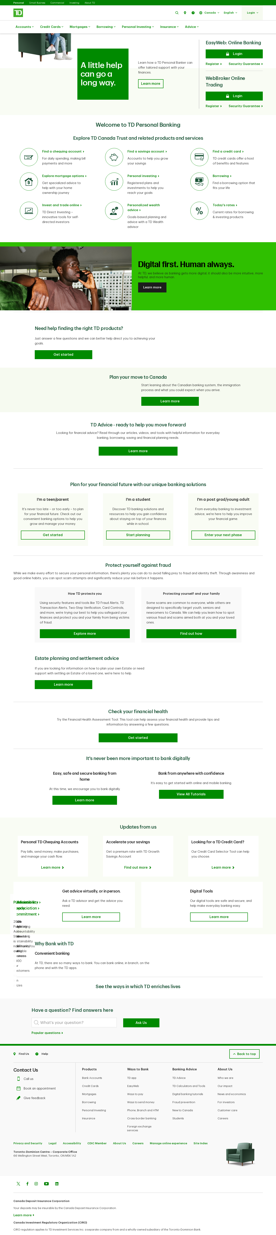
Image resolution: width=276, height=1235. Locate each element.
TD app (131, 1067)
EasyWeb (133, 1075)
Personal (18, 3)
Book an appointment (37, 1078)
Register (212, 53)
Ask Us (141, 1012)
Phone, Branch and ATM (143, 1099)
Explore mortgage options (63, 165)
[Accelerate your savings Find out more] (138, 857)
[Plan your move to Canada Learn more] (170, 390)
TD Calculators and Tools (188, 1075)
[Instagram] (36, 1174)
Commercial (57, 3)
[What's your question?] (74, 1012)
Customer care (227, 1099)
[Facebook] (27, 1174)
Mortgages (80, 27)
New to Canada (182, 1099)
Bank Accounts (92, 1067)
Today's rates (224, 194)
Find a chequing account (62, 140)
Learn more (152, 276)
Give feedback (32, 1087)
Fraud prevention (183, 1091)
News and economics (232, 1083)
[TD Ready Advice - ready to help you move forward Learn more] (138, 440)
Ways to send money (141, 1091)
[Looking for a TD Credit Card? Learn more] (223, 857)
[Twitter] (18, 1174)
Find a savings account (145, 140)
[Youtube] (46, 1174)
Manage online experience (168, 1132)
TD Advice (179, 1067)
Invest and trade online (60, 194)
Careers (223, 1107)
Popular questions (48, 1022)
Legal (52, 1132)
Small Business (37, 3)
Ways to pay (135, 1083)
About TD (90, 3)
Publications (24, 892)
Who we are (225, 1067)
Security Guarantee (244, 53)
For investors (226, 1091)
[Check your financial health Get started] (138, 727)
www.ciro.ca (23, 1226)
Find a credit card (227, 140)
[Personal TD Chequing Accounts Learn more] (53, 857)
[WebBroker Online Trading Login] (234, 85)
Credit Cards (51, 27)
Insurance (169, 27)
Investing (74, 3)
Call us (26, 1068)
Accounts (25, 27)
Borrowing (106, 27)
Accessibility (72, 1132)
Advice (192, 27)
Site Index (201, 1132)
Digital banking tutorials (187, 1083)
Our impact (225, 1075)
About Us (119, 1132)
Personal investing (142, 165)
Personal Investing (138, 27)
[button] (177, 12)
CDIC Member (97, 1132)
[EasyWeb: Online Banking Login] (234, 43)
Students (178, 1107)
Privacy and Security (27, 1132)
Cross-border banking (141, 1107)
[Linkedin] (56, 1174)
